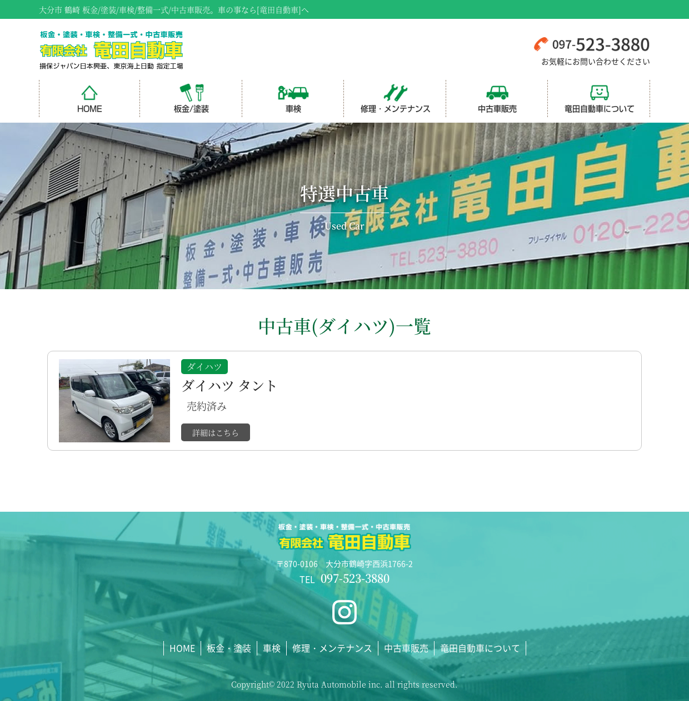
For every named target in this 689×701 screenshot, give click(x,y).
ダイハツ (204, 366)
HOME (89, 98)
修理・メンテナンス (396, 98)
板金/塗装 (191, 98)
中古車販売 (497, 98)
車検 (293, 98)
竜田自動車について (600, 98)
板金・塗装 (229, 647)
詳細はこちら (215, 432)
